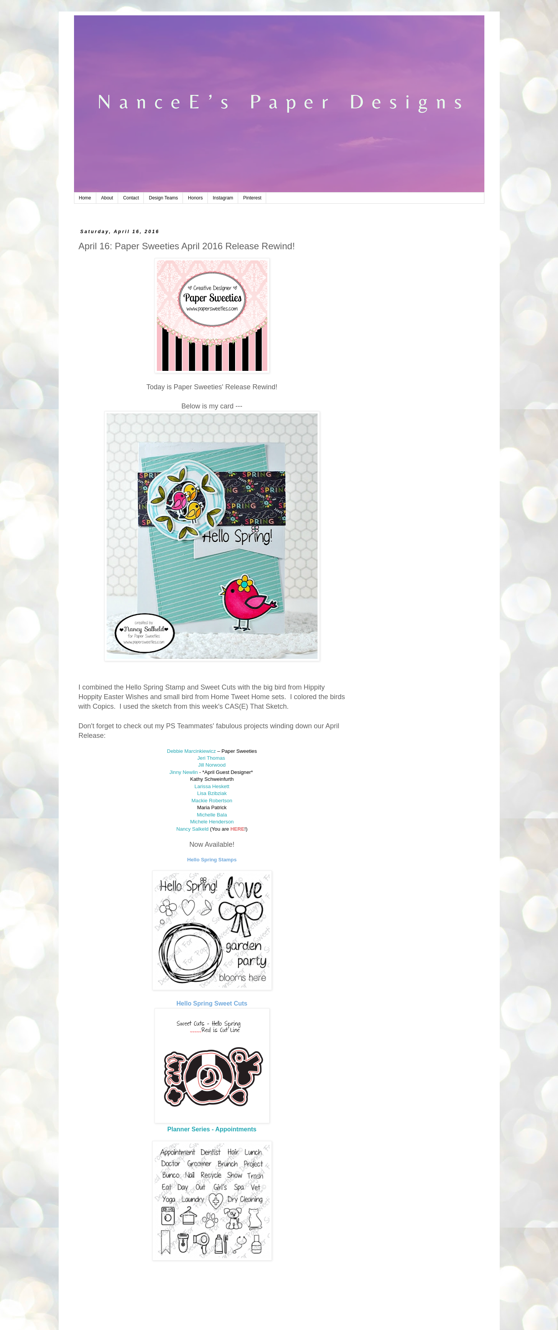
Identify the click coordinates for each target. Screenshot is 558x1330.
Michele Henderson (212, 822)
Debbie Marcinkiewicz (191, 751)
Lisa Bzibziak (212, 793)
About (107, 198)
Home (85, 198)
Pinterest (252, 198)
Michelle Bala (212, 815)
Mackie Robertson (211, 800)
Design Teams (163, 198)
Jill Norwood (212, 765)
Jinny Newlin (184, 772)
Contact (131, 198)
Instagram (223, 198)
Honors (195, 198)
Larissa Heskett (211, 786)
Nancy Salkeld (192, 829)
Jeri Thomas (212, 758)
